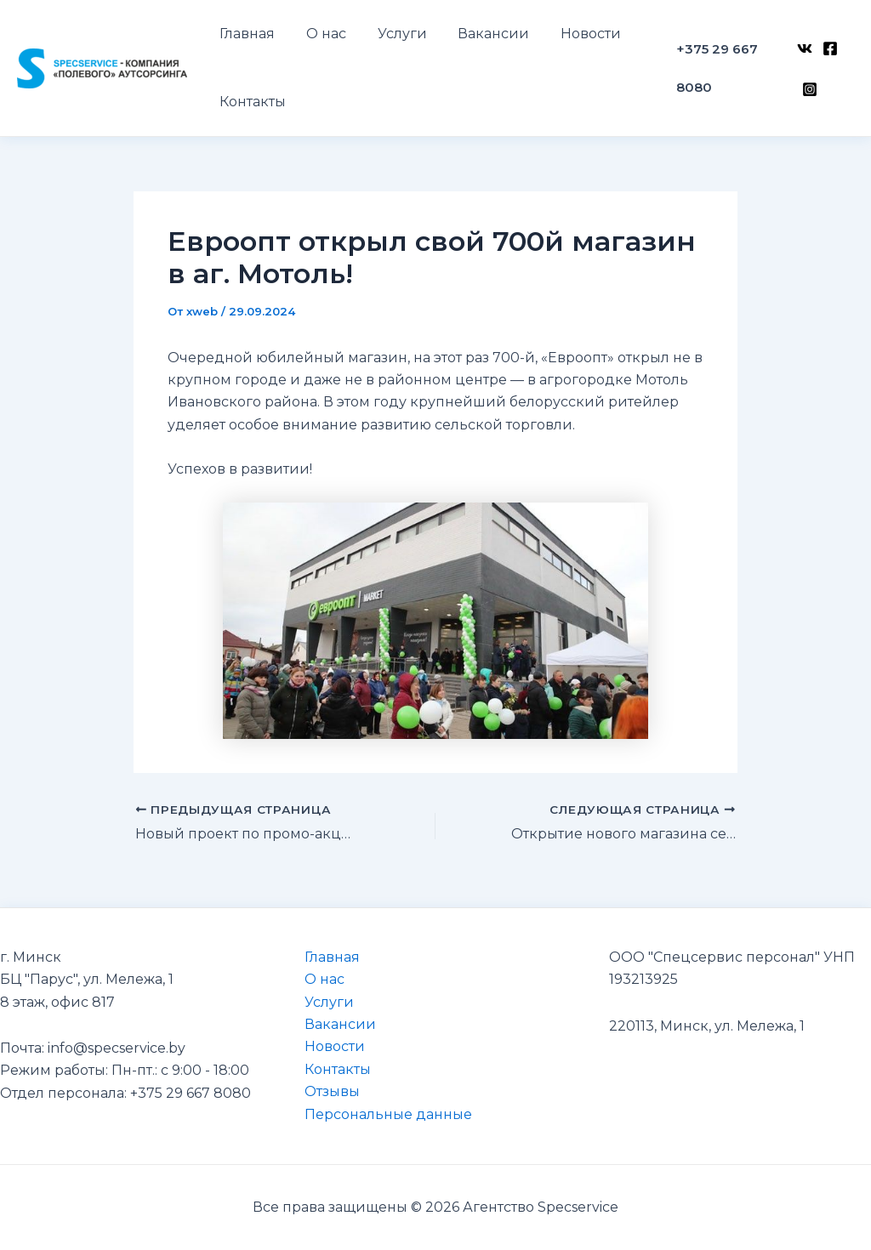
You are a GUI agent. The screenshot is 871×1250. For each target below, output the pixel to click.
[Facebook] (828, 57)
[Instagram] (808, 80)
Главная (332, 957)
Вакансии (340, 1024)
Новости (335, 1046)
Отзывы (332, 1091)
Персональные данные (388, 1114)
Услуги (329, 1002)
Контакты (338, 1069)
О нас (324, 979)
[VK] (803, 57)
